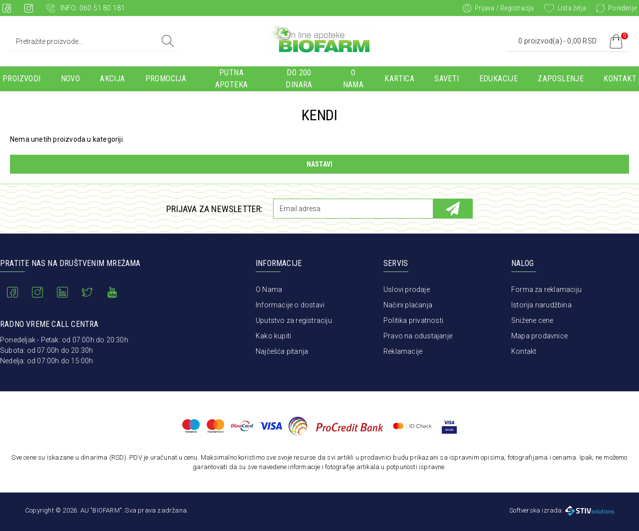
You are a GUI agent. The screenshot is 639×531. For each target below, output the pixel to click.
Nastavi (319, 164)
